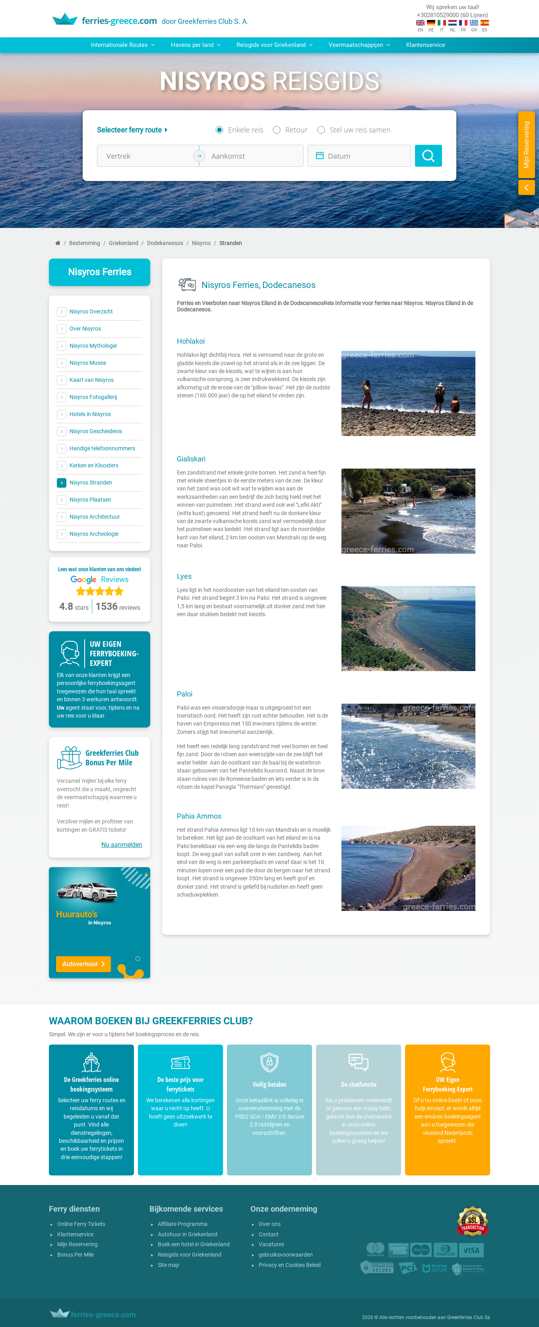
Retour (296, 129)
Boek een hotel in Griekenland (194, 1244)
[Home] (57, 243)
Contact (269, 1234)
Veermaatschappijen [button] (359, 45)
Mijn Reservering (77, 1244)
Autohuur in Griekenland (187, 1234)
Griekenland (123, 243)
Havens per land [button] (196, 45)
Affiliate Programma (182, 1224)
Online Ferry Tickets (81, 1224)
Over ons (270, 1224)
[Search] (428, 156)
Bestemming (84, 243)
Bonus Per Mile (75, 1254)
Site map (168, 1265)
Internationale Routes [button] (123, 45)
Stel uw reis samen (360, 129)
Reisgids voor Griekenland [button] (275, 45)
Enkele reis (245, 129)
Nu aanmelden (121, 844)
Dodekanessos (165, 243)
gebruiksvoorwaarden (286, 1254)
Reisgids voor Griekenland (189, 1254)
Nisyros (201, 243)
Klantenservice (425, 45)
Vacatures (271, 1244)
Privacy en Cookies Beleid (290, 1265)
